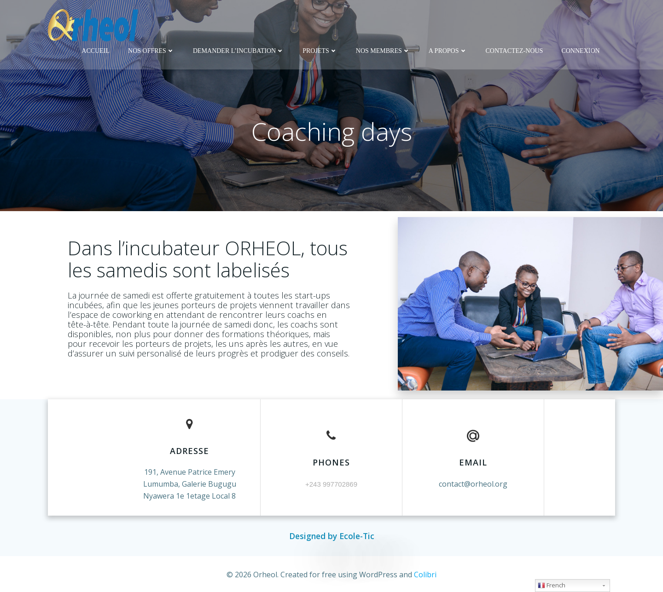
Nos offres (151, 50)
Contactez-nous (514, 50)
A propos (448, 50)
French (551, 585)
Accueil (95, 50)
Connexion (580, 50)
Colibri (425, 574)
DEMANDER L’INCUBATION (238, 50)
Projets (319, 50)
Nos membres (383, 50)
